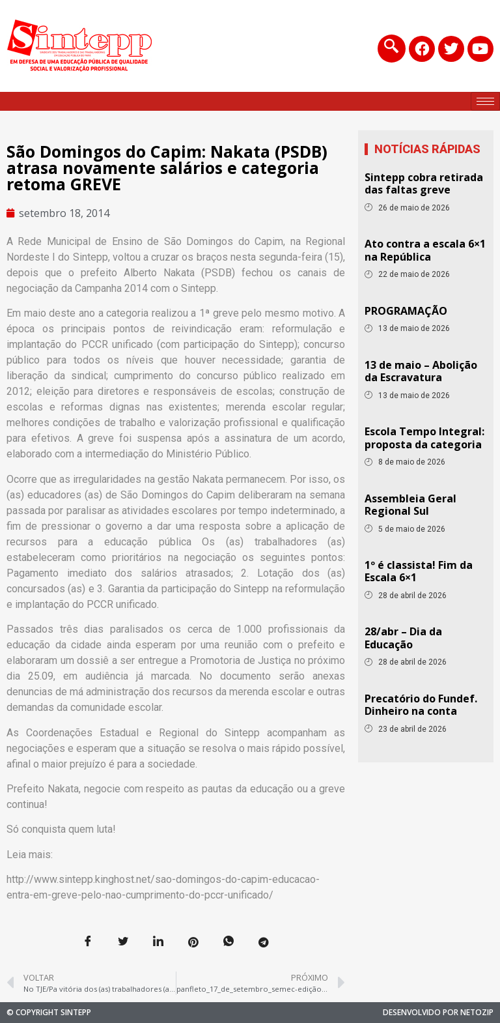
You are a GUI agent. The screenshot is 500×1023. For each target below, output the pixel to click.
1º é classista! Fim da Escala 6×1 (419, 571)
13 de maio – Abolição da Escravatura (421, 371)
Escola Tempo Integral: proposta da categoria (424, 437)
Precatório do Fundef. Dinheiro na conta (421, 704)
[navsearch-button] (389, 49)
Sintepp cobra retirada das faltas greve (424, 183)
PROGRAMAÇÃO (406, 311)
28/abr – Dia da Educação (403, 637)
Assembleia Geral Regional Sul (410, 504)
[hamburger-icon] (485, 101)
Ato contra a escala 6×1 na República (425, 250)
